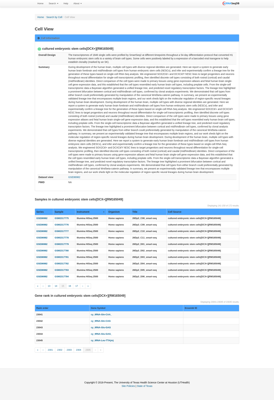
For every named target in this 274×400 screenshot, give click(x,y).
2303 (69, 350)
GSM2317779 (62, 244)
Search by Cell (54, 17)
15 (63, 286)
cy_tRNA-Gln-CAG (101, 321)
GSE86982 (74, 177)
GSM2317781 (62, 257)
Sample (59, 211)
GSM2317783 (62, 270)
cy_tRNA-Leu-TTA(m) (102, 340)
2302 (59, 350)
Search (53, 3)
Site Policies (128, 386)
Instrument (90, 211)
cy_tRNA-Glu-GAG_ (101, 334)
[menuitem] (40, 3)
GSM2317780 (62, 250)
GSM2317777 (62, 231)
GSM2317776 (62, 224)
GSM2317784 (62, 276)
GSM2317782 (62, 263)
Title (135, 211)
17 (76, 286)
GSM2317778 (62, 237)
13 (49, 286)
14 (56, 286)
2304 (78, 350)
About (77, 3)
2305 (88, 350)
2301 (50, 350)
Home (40, 3)
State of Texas (144, 386)
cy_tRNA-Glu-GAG (101, 327)
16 (69, 286)
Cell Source (174, 211)
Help (66, 3)
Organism (114, 211)
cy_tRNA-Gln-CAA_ (101, 314)
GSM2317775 (62, 218)
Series (40, 211)
